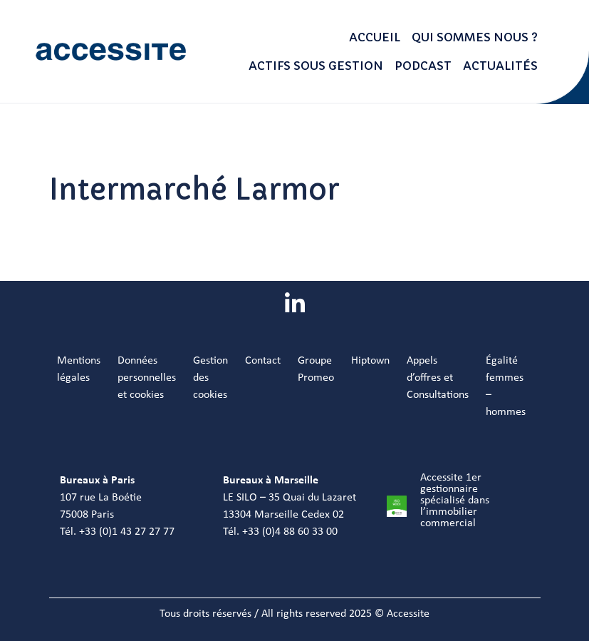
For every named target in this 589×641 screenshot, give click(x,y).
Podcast (423, 65)
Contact (263, 360)
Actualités (500, 65)
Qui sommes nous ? (475, 37)
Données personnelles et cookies (147, 378)
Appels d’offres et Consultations (438, 378)
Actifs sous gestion (316, 65)
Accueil (374, 37)
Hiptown (370, 360)
